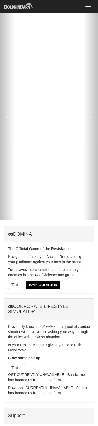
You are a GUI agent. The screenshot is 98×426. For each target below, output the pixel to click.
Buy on (43, 285)
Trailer (16, 285)
